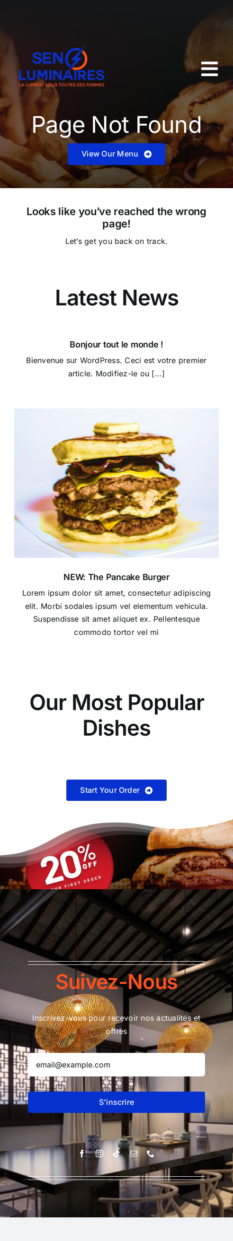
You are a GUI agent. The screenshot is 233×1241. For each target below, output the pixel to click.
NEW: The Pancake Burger (116, 577)
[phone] (150, 1153)
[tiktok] (116, 1153)
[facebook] (82, 1153)
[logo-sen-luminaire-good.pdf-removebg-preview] (63, 37)
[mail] (133, 1153)
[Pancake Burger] (116, 412)
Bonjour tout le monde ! (116, 344)
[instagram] (99, 1153)
